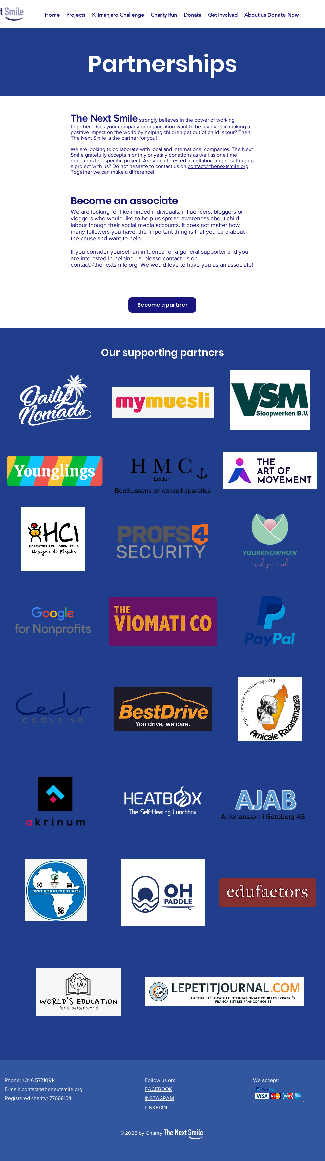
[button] (76, 15)
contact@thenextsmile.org (218, 166)
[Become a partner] (162, 305)
